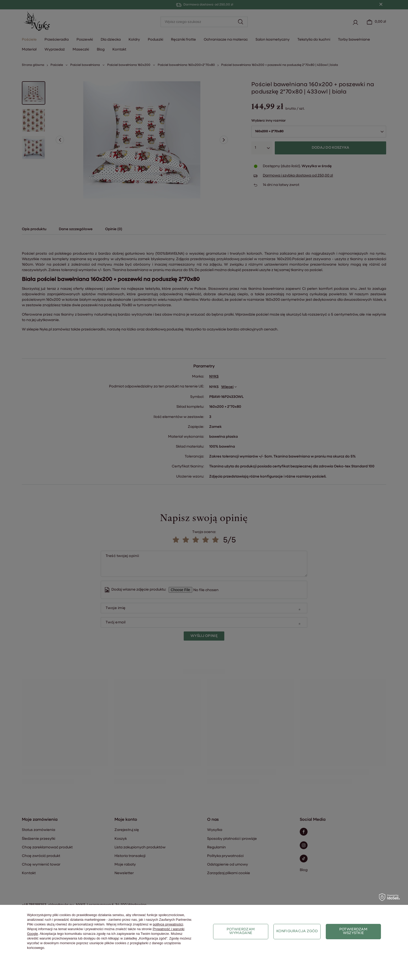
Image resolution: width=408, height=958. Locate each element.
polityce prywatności (168, 924)
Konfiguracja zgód (297, 931)
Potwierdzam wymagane (241, 931)
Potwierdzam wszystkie (353, 931)
